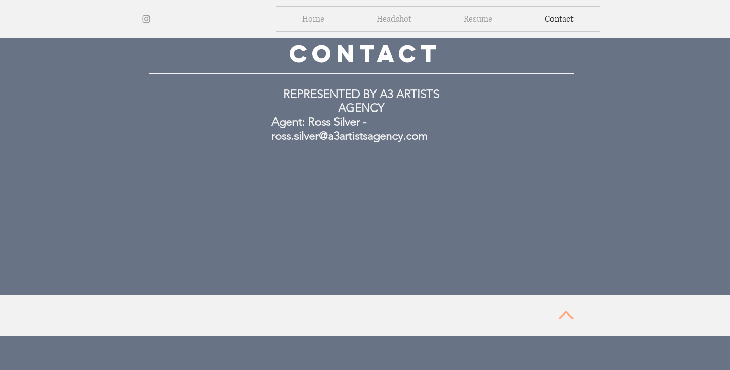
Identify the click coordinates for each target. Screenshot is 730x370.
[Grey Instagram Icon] (146, 19)
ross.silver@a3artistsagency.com (349, 136)
